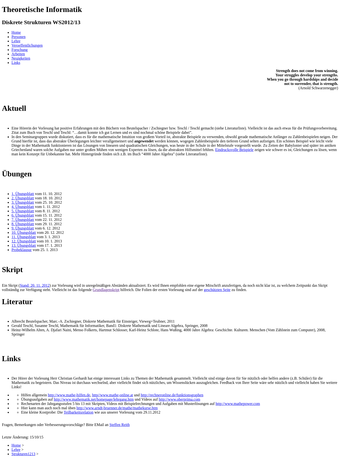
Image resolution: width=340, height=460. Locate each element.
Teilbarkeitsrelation (78, 412)
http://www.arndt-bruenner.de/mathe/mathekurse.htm (117, 408)
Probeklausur (21, 250)
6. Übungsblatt (22, 215)
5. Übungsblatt (22, 211)
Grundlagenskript (106, 290)
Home (16, 32)
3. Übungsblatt (22, 202)
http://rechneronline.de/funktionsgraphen (172, 395)
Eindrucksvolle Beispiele (234, 150)
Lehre (15, 41)
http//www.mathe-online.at (112, 395)
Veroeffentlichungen (27, 45)
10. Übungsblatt (23, 232)
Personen (18, 37)
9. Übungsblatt (22, 228)
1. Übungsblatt (22, 194)
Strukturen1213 (23, 454)
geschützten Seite (217, 290)
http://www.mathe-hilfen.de (69, 395)
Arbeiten (18, 54)
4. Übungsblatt (22, 207)
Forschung (19, 50)
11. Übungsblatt (23, 237)
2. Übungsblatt (22, 198)
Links (15, 63)
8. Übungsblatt (22, 224)
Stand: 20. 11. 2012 (35, 285)
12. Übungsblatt (23, 241)
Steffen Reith (119, 425)
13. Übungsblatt (23, 245)
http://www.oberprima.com (179, 399)
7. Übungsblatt (22, 220)
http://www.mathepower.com (238, 404)
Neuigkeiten (20, 58)
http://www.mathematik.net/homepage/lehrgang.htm (94, 399)
